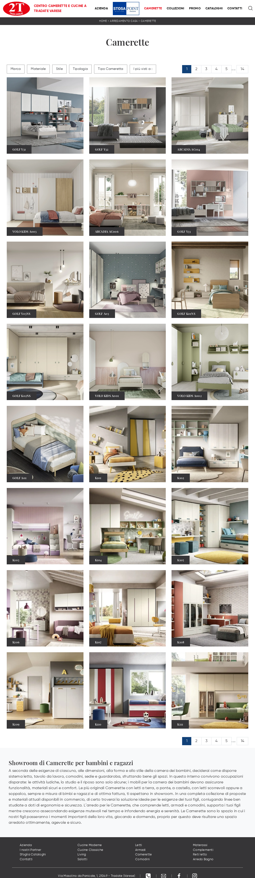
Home (103, 21)
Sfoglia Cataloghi (33, 854)
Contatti (234, 8)
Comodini (142, 859)
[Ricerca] (251, 8)
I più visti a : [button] (143, 69)
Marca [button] (16, 69)
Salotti (82, 859)
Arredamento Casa (124, 21)
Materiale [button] (38, 69)
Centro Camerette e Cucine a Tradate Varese (60, 8)
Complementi (203, 850)
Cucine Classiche (90, 850)
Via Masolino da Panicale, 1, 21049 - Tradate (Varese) (96, 876)
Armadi (140, 850)
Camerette (153, 8)
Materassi (200, 845)
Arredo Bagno (203, 859)
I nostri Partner (30, 850)
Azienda (101, 8)
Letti (138, 845)
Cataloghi (214, 8)
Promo (195, 8)
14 (242, 69)
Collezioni (175, 8)
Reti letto (200, 854)
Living (81, 854)
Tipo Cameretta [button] (110, 69)
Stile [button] (59, 69)
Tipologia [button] (80, 69)
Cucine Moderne (89, 845)
